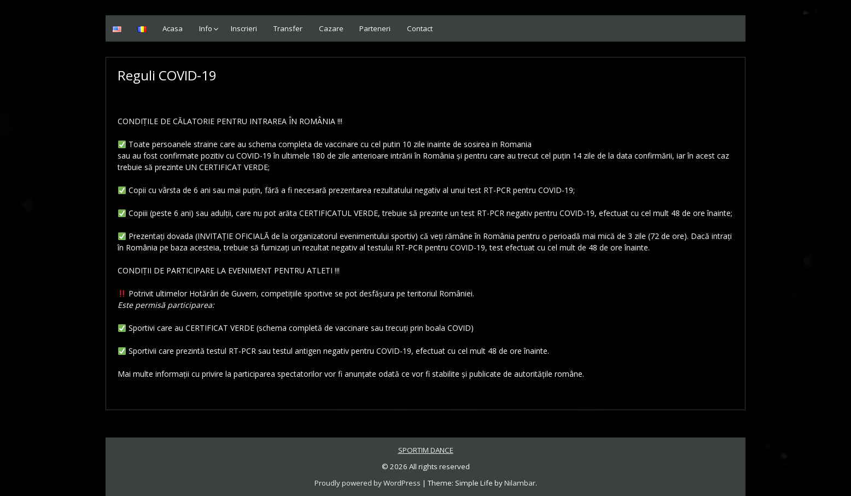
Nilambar (519, 483)
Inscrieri (244, 28)
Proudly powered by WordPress (367, 483)
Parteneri (374, 28)
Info (205, 28)
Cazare (331, 28)
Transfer (287, 28)
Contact (420, 28)
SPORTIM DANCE (425, 450)
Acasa (172, 28)
